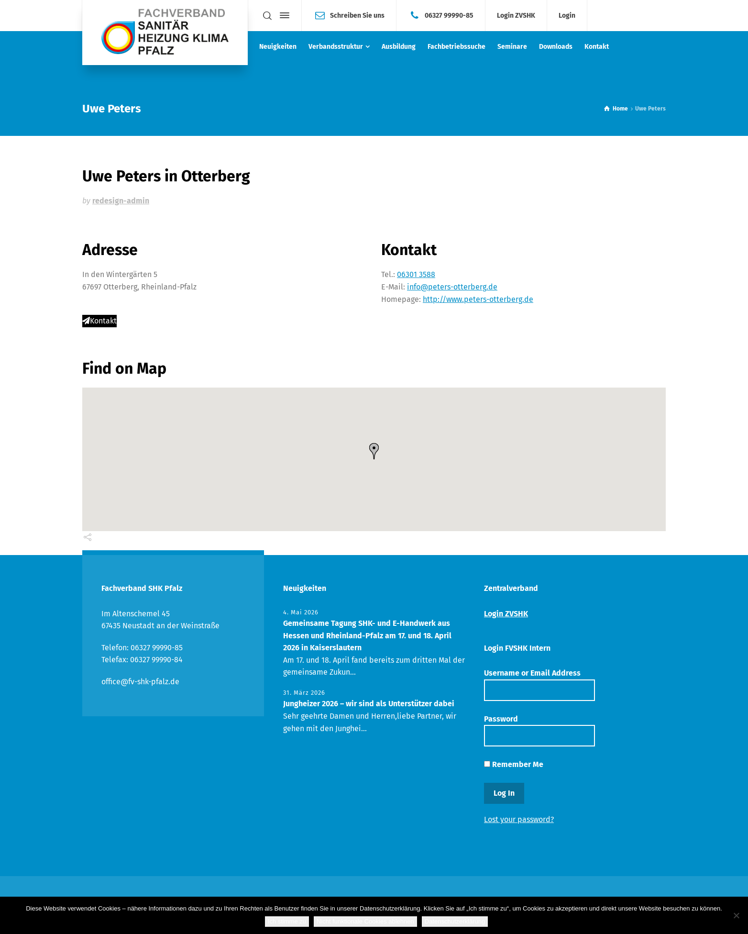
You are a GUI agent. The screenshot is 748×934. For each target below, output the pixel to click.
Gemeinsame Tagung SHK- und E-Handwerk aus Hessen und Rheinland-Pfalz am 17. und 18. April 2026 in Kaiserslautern (367, 635)
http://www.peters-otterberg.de (478, 299)
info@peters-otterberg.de (452, 286)
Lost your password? (519, 819)
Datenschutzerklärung (455, 921)
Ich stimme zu (287, 921)
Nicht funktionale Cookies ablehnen (365, 921)
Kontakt (99, 320)
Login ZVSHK (516, 15)
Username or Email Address (539, 684)
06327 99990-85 (449, 15)
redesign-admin (120, 200)
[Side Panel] (282, 15)
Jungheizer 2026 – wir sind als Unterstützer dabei (368, 703)
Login (567, 15)
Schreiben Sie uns (357, 15)
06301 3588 (416, 274)
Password (539, 730)
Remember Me (513, 764)
